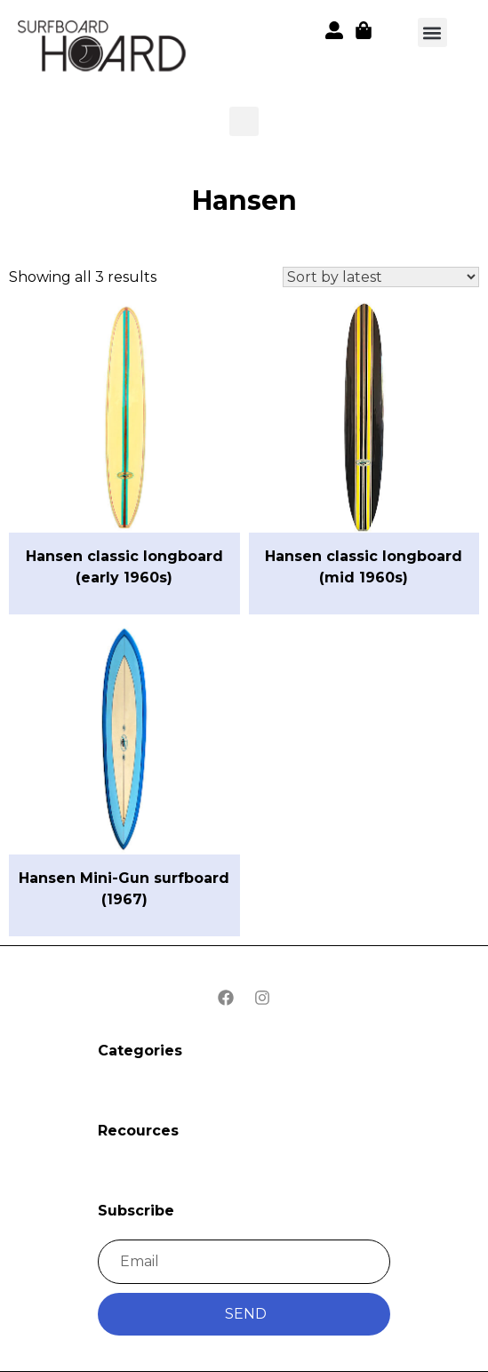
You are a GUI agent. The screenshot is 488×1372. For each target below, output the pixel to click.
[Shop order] (381, 277)
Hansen (244, 200)
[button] (103, 49)
